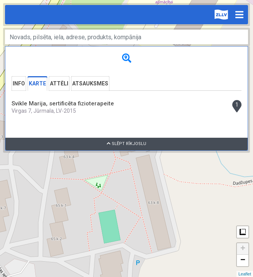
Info (19, 83)
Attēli (59, 83)
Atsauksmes (90, 83)
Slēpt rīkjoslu (126, 143)
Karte (37, 83)
